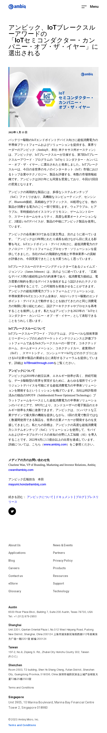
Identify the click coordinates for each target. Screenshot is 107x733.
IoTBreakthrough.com (39, 363)
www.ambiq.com (55, 444)
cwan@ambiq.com (20, 470)
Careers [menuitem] (14, 568)
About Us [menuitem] (14, 545)
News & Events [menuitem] (63, 545)
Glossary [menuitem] (14, 591)
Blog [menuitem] (11, 560)
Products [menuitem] (59, 568)
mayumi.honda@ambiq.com (27, 484)
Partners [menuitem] (59, 552)
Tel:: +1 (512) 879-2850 (22, 616)
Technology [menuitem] (61, 591)
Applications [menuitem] (17, 552)
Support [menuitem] (58, 583)
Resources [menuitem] (60, 576)
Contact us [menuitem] (15, 576)
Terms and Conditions (21, 688)
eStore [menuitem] (13, 583)
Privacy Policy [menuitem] (63, 560)
